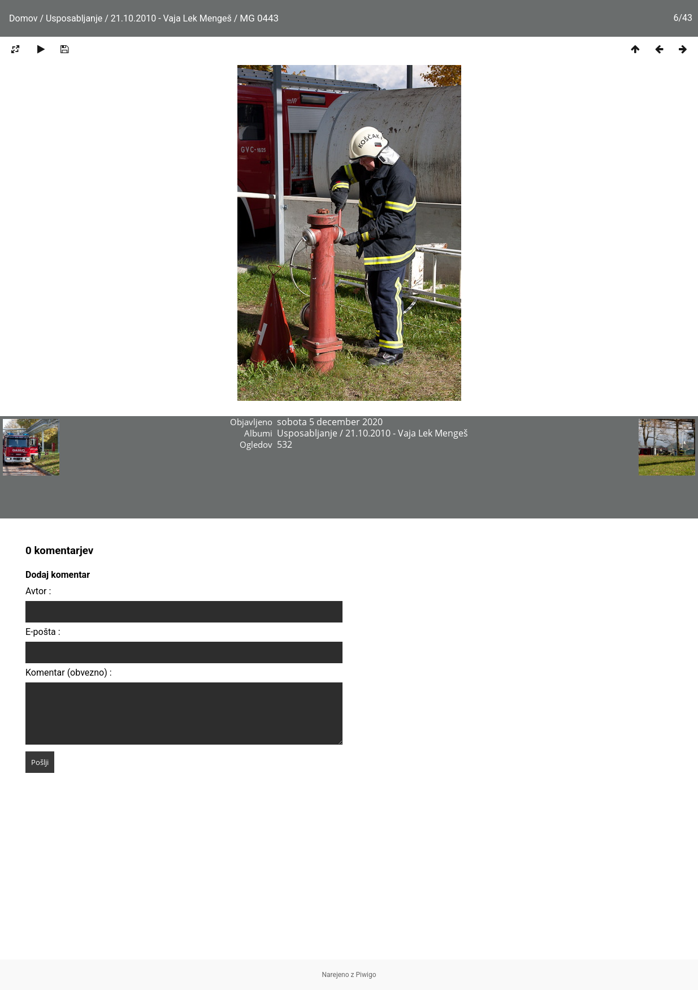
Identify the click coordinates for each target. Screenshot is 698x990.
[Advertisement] (349, 880)
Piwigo (366, 975)
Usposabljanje (74, 18)
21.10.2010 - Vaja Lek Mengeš (171, 18)
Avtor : (38, 591)
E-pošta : (42, 631)
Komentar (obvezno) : (68, 672)
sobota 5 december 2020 (330, 422)
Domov (23, 18)
